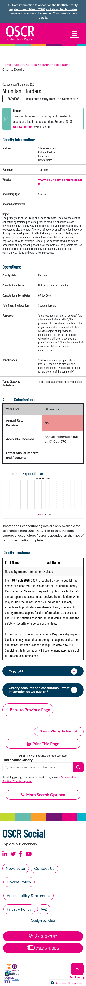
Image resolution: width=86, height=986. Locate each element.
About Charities (25, 65)
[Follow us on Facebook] (20, 854)
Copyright (16, 671)
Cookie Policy (19, 882)
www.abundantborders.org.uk (60, 182)
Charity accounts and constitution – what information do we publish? (39, 690)
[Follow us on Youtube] (28, 854)
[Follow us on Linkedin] (4, 854)
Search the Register (54, 65)
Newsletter (15, 868)
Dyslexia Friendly (43, 947)
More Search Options (43, 794)
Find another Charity (17, 760)
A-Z (44, 909)
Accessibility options (69, 983)
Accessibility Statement (28, 895)
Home (6, 65)
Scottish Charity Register (58, 731)
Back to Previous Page (28, 709)
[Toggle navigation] (74, 34)
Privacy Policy (19, 909)
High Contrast (43, 936)
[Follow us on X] (13, 854)
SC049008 (22, 127)
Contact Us (44, 868)
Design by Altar (43, 920)
